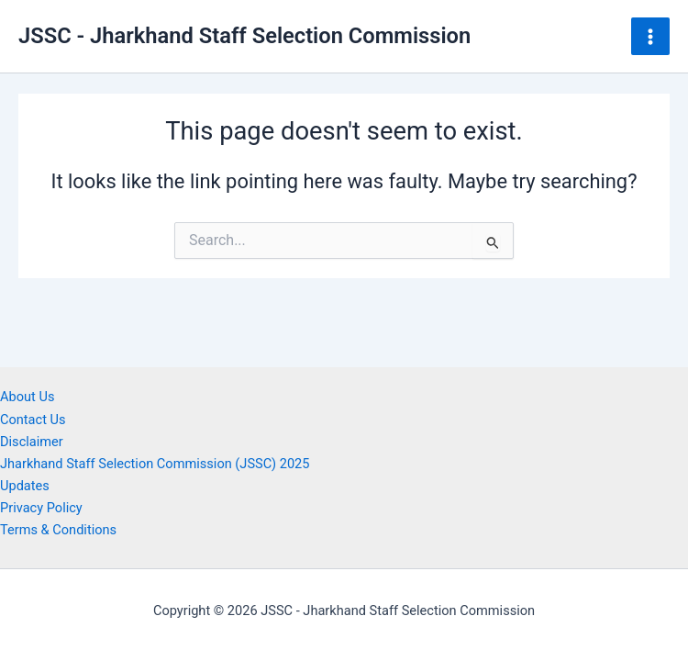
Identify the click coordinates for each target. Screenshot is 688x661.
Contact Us (33, 419)
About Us (27, 396)
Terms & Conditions (58, 529)
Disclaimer (31, 441)
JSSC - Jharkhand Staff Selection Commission (244, 36)
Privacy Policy (41, 507)
